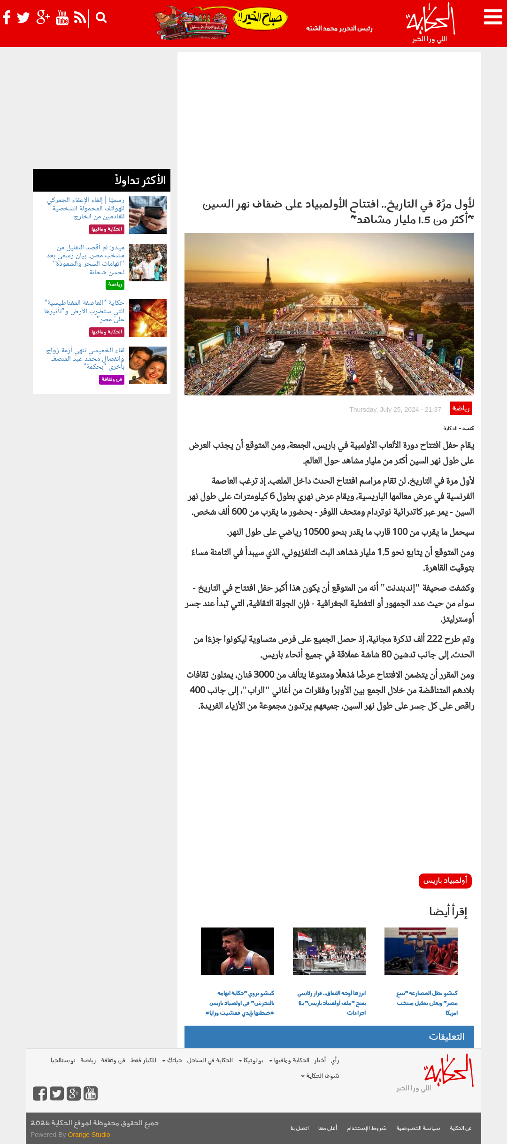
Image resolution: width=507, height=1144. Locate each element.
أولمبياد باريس (445, 881)
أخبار (320, 1060)
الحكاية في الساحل (210, 1060)
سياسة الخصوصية (418, 1129)
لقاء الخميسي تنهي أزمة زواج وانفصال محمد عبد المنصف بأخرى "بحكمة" (85, 358)
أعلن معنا (327, 1129)
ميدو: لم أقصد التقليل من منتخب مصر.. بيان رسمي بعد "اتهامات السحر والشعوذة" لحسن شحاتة (85, 260)
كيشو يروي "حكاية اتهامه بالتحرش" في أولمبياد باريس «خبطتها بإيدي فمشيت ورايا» (239, 1003)
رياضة (460, 409)
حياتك (172, 1060)
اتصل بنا (300, 1129)
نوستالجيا (63, 1060)
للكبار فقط (143, 1060)
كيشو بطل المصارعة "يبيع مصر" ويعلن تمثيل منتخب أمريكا (427, 1003)
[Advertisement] (329, 122)
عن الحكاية (461, 1129)
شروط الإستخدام (366, 1129)
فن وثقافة (113, 1060)
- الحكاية (452, 429)
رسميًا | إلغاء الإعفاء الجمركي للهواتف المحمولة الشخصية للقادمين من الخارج (85, 208)
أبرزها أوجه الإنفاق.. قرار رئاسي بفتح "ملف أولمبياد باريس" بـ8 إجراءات (331, 1003)
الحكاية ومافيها (289, 1060)
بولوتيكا (250, 1060)
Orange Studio (89, 1134)
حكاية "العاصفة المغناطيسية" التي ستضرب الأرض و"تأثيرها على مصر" (84, 311)
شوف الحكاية (320, 1076)
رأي (334, 1060)
